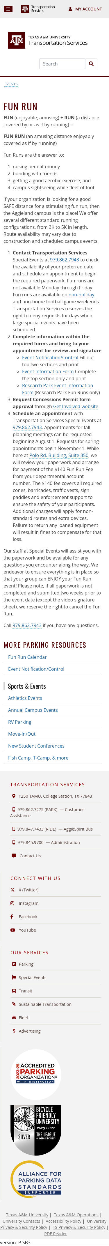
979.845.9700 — (45, 842)
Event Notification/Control (50, 357)
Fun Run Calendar (27, 657)
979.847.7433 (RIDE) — (51, 829)
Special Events (28, 977)
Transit (21, 991)
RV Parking (19, 722)
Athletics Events (25, 698)
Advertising (25, 1031)
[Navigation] (8, 9)
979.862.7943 (64, 259)
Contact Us (25, 856)
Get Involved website (75, 406)
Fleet (19, 1017)
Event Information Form (48, 371)
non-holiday (81, 294)
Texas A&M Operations (76, 1214)
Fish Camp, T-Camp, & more (38, 758)
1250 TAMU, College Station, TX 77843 (51, 796)
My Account (85, 9)
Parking (21, 964)
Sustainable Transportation (41, 1004)
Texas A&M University (27, 1214)
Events (11, 83)
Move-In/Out (21, 734)
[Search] (62, 63)
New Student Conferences (36, 746)
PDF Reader (55, 1233)
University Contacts (21, 1221)
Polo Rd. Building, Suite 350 (58, 455)
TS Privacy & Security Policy (79, 1227)
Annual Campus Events (33, 710)
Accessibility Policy (63, 1221)
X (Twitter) (24, 890)
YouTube (23, 930)
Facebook (23, 916)
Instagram (24, 903)
